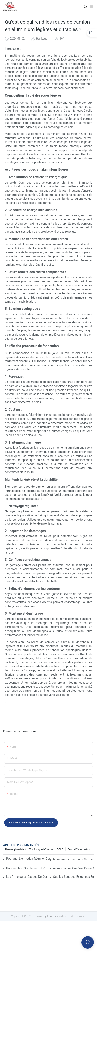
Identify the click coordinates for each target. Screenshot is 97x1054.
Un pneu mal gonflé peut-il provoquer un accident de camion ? (26, 868)
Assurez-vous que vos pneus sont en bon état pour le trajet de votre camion (73, 868)
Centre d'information (79, 849)
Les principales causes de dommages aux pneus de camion (26, 876)
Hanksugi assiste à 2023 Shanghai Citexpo (29, 849)
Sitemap (80, 916)
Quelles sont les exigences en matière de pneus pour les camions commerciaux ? (73, 876)
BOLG (60, 849)
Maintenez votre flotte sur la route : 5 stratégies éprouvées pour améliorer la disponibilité (73, 859)
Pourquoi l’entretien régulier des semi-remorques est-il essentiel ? (28, 858)
